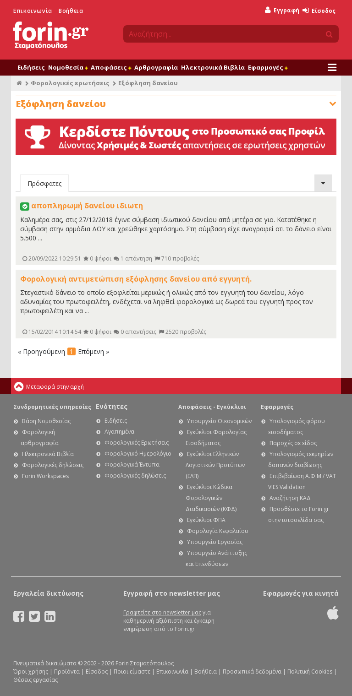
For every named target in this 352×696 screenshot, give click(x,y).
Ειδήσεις (31, 67)
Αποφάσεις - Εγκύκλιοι (212, 407)
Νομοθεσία (68, 67)
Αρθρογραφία (156, 67)
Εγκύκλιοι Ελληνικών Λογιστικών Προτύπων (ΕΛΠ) (215, 465)
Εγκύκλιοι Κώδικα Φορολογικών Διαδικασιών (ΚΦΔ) (211, 498)
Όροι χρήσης (30, 671)
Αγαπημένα (119, 431)
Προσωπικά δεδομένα (252, 671)
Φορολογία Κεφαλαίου (217, 531)
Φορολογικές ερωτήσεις (70, 83)
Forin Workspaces (45, 476)
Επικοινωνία (32, 11)
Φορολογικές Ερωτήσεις (136, 442)
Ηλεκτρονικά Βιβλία (213, 67)
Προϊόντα (67, 671)
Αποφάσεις (111, 67)
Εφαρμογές (267, 67)
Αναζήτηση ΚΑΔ (290, 498)
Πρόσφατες (44, 183)
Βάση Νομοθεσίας (46, 421)
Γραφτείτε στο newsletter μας (162, 612)
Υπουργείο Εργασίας (214, 542)
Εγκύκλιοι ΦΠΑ (206, 520)
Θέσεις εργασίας (35, 680)
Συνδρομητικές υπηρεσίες (52, 407)
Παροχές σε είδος (293, 443)
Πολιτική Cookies (309, 671)
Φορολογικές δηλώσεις (52, 465)
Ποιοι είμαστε (132, 671)
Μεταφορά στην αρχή (55, 387)
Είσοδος (319, 11)
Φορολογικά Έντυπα (132, 464)
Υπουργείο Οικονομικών (219, 421)
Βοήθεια (71, 11)
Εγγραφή (282, 10)
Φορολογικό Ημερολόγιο (137, 453)
